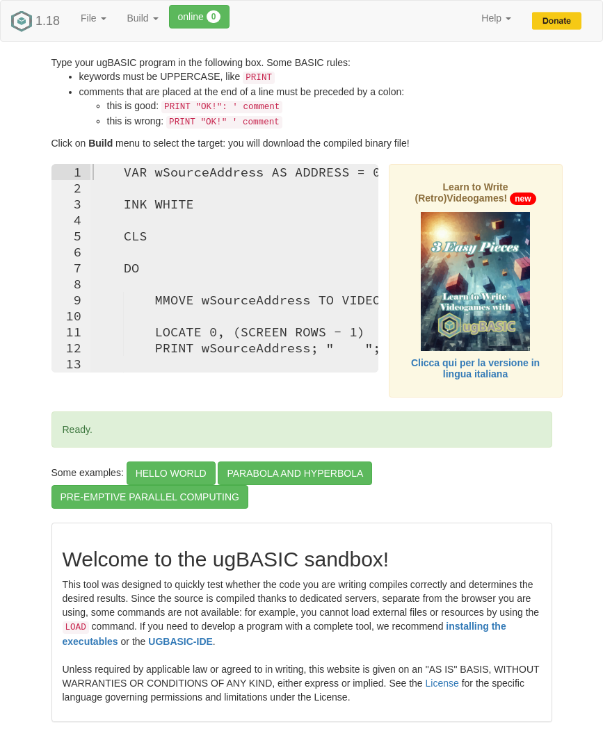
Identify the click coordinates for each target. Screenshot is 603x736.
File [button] (93, 18)
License (442, 683)
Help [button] (496, 18)
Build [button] (143, 18)
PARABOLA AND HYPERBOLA (295, 473)
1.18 (35, 21)
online (199, 16)
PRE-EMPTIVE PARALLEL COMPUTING (150, 496)
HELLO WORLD (171, 473)
